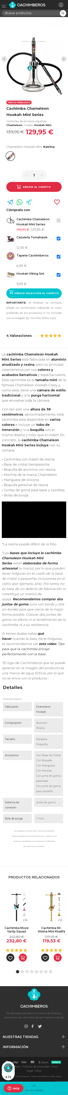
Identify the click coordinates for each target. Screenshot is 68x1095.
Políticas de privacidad (36, 1066)
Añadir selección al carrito (34, 292)
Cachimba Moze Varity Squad (17, 929)
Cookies (15, 1066)
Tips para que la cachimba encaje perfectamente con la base (33, 649)
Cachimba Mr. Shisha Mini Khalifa (51, 929)
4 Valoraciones (21, 335)
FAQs (37, 1070)
